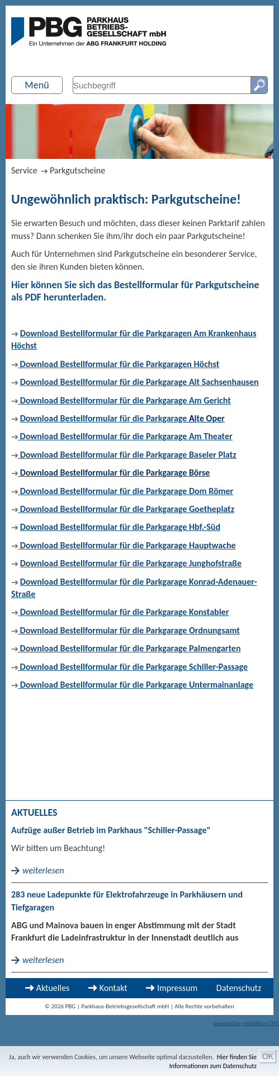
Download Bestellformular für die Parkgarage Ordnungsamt (129, 630)
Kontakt (113, 988)
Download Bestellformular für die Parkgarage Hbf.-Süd (120, 526)
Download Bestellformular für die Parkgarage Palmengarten (129, 648)
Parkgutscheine (77, 170)
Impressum (177, 988)
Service (24, 170)
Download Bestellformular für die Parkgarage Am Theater (125, 436)
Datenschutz (238, 988)
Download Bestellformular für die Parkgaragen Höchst (115, 364)
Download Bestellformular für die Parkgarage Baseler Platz (128, 454)
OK (267, 1056)
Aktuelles (53, 988)
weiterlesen (43, 870)
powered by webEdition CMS (246, 1023)
